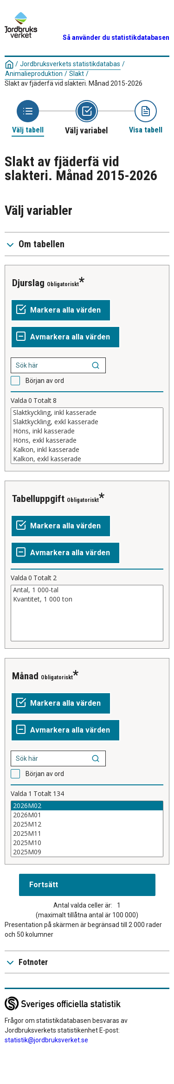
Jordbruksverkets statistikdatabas (70, 64)
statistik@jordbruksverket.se (46, 1040)
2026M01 (87, 815)
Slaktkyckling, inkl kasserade (87, 412)
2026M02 (87, 805)
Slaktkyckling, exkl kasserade (87, 421)
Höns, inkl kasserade (87, 431)
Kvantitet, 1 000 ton (87, 599)
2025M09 (87, 852)
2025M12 (87, 824)
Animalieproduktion (34, 73)
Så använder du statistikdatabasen (116, 37)
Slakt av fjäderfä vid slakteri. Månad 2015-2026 (73, 83)
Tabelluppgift (38, 498)
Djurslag (28, 282)
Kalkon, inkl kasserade (87, 449)
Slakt (76, 73)
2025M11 (87, 833)
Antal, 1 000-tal (87, 590)
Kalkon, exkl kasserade (87, 459)
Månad (25, 676)
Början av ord (45, 380)
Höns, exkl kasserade (87, 440)
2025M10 (87, 842)
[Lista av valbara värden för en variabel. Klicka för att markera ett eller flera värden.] (87, 435)
